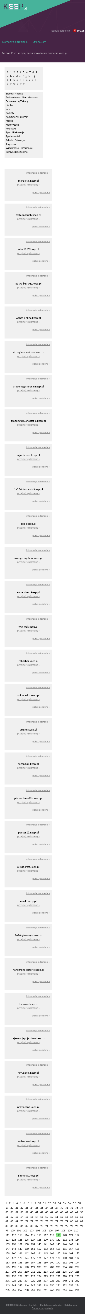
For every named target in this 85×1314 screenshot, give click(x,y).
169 (71, 1253)
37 (16, 1212)
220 (14, 1276)
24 (31, 1207)
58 (41, 1216)
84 (11, 1226)
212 (39, 1271)
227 (58, 1276)
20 (11, 1207)
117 (46, 1235)
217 (71, 1271)
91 (46, 1226)
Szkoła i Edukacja (15, 140)
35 (6, 1212)
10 (39, 1203)
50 (81, 1212)
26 (41, 1207)
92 (51, 1226)
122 (77, 1235)
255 (7, 1290)
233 (20, 1280)
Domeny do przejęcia (14, 41)
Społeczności (13, 136)
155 (58, 1248)
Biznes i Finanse (14, 93)
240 (65, 1280)
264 (65, 1290)
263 (58, 1290)
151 (33, 1248)
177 (46, 1258)
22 (21, 1207)
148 (14, 1248)
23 (26, 1207)
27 (46, 1207)
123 (7, 1239)
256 (14, 1290)
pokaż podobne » (41, 192)
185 (20, 1262)
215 (58, 1271)
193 (71, 1262)
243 (7, 1285)
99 (6, 1230)
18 (79, 1203)
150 (26, 1248)
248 (39, 1285)
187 (33, 1262)
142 (52, 1244)
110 (76, 1230)
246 (26, 1285)
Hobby (9, 105)
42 (41, 1212)
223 (33, 1276)
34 (81, 1207)
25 (36, 1207)
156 (65, 1248)
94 (61, 1226)
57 (36, 1216)
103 (31, 1230)
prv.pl (80, 30)
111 (7, 1235)
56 (31, 1216)
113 (20, 1235)
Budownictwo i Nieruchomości (22, 97)
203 (58, 1267)
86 (21, 1226)
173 (20, 1258)
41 (36, 1212)
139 (33, 1244)
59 (46, 1216)
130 (52, 1239)
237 (46, 1280)
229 (71, 1276)
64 (71, 1216)
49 (76, 1212)
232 (14, 1280)
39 (26, 1212)
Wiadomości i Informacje (19, 148)
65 (76, 1216)
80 (71, 1221)
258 (26, 1290)
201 (46, 1267)
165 (46, 1253)
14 (59, 1203)
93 (56, 1226)
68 (11, 1221)
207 (7, 1271)
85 (16, 1226)
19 (6, 1207)
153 (46, 1248)
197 (20, 1267)
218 (77, 1271)
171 (7, 1258)
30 (61, 1207)
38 (21, 1212)
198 (26, 1267)
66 (81, 1216)
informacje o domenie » (38, 173)
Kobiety (10, 113)
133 (71, 1239)
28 (51, 1207)
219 (7, 1276)
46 (61, 1212)
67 (6, 1221)
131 (58, 1239)
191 (58, 1262)
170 (77, 1253)
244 (14, 1285)
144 (65, 1244)
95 (66, 1226)
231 (7, 1280)
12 (49, 1203)
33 (76, 1207)
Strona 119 (39, 41)
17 (74, 1203)
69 (16, 1221)
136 (14, 1244)
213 (46, 1271)
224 (39, 1276)
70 (21, 1221)
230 (77, 1276)
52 (11, 1216)
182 (77, 1258)
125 (20, 1239)
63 (66, 1216)
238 (52, 1280)
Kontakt (33, 1305)
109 (70, 1230)
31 (66, 1207)
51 (6, 1216)
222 (26, 1276)
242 (77, 1280)
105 (44, 1230)
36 (11, 1212)
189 (46, 1262)
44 (51, 1212)
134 (77, 1239)
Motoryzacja (12, 124)
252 (65, 1285)
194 (77, 1262)
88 (31, 1226)
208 (14, 1271)
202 (52, 1267)
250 (52, 1285)
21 (16, 1207)
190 (52, 1262)
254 (77, 1285)
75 (46, 1221)
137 (20, 1244)
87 (26, 1226)
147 (7, 1248)
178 (52, 1258)
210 (26, 1271)
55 (26, 1216)
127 (33, 1239)
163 (33, 1253)
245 (20, 1285)
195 (7, 1267)
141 (46, 1244)
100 (12, 1230)
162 (26, 1253)
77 (56, 1221)
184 (14, 1262)
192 (65, 1262)
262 (52, 1290)
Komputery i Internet (17, 117)
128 (39, 1239)
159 (7, 1253)
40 (31, 1212)
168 (65, 1253)
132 (65, 1239)
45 (56, 1212)
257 (20, 1290)
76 (51, 1221)
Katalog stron (71, 1305)
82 (81, 1221)
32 (71, 1207)
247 (33, 1285)
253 (71, 1285)
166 (52, 1253)
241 (71, 1280)
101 (19, 1230)
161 (20, 1253)
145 (71, 1244)
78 (61, 1221)
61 (56, 1216)
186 (26, 1262)
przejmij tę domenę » (28, 184)
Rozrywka (11, 128)
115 (33, 1235)
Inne (8, 109)
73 (36, 1221)
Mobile (9, 120)
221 (20, 1276)
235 (33, 1280)
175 (33, 1258)
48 (71, 1212)
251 (58, 1285)
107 (57, 1230)
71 (26, 1221)
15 (64, 1203)
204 (65, 1267)
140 (39, 1244)
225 (46, 1276)
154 (52, 1248)
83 (6, 1226)
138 (26, 1244)
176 (39, 1258)
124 (14, 1239)
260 (39, 1290)
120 (65, 1235)
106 (51, 1230)
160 (14, 1253)
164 (39, 1253)
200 (39, 1267)
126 (26, 1239)
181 (71, 1258)
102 (25, 1230)
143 (58, 1244)
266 (77, 1290)
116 (39, 1235)
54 (21, 1216)
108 (63, 1230)
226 (52, 1276)
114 (26, 1235)
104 (38, 1230)
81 (76, 1221)
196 (14, 1267)
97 (76, 1226)
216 (65, 1271)
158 (77, 1248)
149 (20, 1248)
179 (58, 1258)
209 (20, 1271)
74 (41, 1221)
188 (39, 1262)
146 (77, 1244)
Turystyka (11, 144)
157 (71, 1248)
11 (44, 1203)
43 (46, 1212)
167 (58, 1253)
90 (41, 1226)
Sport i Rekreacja (15, 132)
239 (58, 1280)
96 (71, 1226)
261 (46, 1290)
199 (33, 1267)
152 (39, 1248)
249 (46, 1285)
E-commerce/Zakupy (17, 101)
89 (36, 1226)
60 (51, 1216)
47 (66, 1212)
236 (39, 1280)
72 (31, 1221)
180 (65, 1258)
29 (56, 1207)
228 (65, 1276)
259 (33, 1290)
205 (71, 1267)
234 (26, 1280)
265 (71, 1290)
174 (26, 1258)
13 (54, 1203)
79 (66, 1221)
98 (81, 1226)
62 (61, 1216)
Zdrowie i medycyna (17, 151)
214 (52, 1271)
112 (14, 1235)
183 (7, 1262)
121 (71, 1235)
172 (14, 1258)
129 (46, 1239)
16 (69, 1203)
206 (77, 1267)
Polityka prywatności (51, 1305)
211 (33, 1271)
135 (7, 1244)
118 (52, 1235)
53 (16, 1216)
